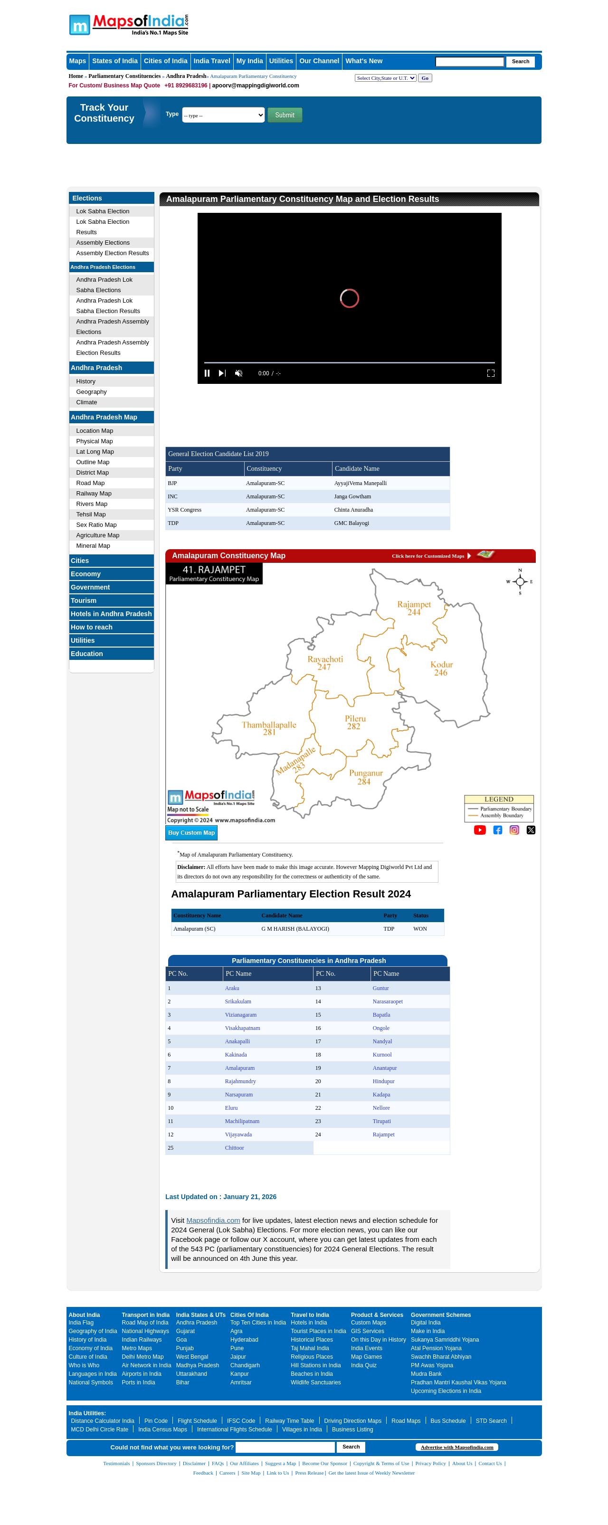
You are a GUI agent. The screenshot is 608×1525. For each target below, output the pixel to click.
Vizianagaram (241, 1014)
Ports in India (138, 1382)
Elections (87, 198)
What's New (363, 61)
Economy (86, 574)
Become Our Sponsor (324, 1463)
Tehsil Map (91, 514)
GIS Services (367, 1331)
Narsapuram (239, 1094)
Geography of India (93, 1331)
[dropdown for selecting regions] (386, 78)
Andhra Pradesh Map (104, 417)
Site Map (250, 1473)
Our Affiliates (244, 1463)
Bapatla (381, 1014)
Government (90, 587)
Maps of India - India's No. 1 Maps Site (78, 24)
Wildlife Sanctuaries (316, 1382)
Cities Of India (249, 1315)
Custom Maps (368, 1322)
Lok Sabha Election (103, 211)
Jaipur (238, 1356)
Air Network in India (146, 1365)
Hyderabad (244, 1339)
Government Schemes (441, 1315)
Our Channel (319, 61)
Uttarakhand (191, 1374)
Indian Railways (142, 1339)
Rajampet (384, 1134)
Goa (181, 1339)
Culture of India (88, 1356)
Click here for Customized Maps (428, 556)
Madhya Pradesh (197, 1365)
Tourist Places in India (318, 1331)
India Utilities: (87, 1413)
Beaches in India (312, 1374)
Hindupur (384, 1081)
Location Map (95, 430)
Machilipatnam (242, 1121)
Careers (227, 1473)
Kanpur (239, 1374)
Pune (237, 1348)
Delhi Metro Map (143, 1356)
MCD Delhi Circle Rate (100, 1429)
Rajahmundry (240, 1081)
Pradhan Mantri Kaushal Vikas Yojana (458, 1382)
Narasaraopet (388, 1001)
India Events (366, 1348)
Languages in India (93, 1374)
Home (76, 76)
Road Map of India (145, 1322)
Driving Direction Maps (353, 1421)
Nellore (381, 1108)
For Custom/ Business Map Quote (115, 85)
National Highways (145, 1331)
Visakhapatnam (242, 1028)
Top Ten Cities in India (258, 1322)
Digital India (426, 1322)
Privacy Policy (431, 1463)
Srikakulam (238, 1001)
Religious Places (312, 1356)
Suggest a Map (280, 1463)
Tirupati (382, 1121)
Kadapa (381, 1094)
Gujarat (185, 1331)
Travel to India (310, 1315)
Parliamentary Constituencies (124, 76)
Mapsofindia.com (213, 1220)
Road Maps (405, 1421)
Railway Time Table (289, 1421)
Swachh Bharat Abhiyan (441, 1356)
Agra (236, 1331)
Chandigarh (245, 1365)
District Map (92, 472)
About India (84, 1315)
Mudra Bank (426, 1374)
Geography (91, 391)
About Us (462, 1463)
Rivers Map (92, 503)
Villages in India (302, 1429)
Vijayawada (238, 1134)
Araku (232, 988)
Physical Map (94, 441)
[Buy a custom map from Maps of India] (191, 838)
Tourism (83, 600)
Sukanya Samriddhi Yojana (445, 1339)
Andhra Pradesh (186, 76)
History (85, 381)
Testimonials (116, 1463)
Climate (86, 402)
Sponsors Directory (156, 1463)
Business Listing (352, 1429)
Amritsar (241, 1382)
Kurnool (382, 1054)
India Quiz (364, 1365)
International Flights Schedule (234, 1429)
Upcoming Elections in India (446, 1391)
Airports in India (142, 1374)
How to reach (92, 627)
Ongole (381, 1028)
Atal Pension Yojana (436, 1348)
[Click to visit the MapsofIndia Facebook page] (498, 832)
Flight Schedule (197, 1421)
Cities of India (166, 61)
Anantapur (385, 1068)
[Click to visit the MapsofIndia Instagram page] (514, 832)
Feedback (203, 1473)
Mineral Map (93, 545)
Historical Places (312, 1339)
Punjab (185, 1348)
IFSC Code (241, 1421)
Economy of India (91, 1348)
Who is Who (84, 1365)
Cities (80, 560)
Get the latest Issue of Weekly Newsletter (372, 1473)
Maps (77, 61)
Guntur (381, 988)
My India (250, 61)
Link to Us (278, 1473)
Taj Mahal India (310, 1348)
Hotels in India (309, 1322)
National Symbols (91, 1382)
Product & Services (377, 1315)
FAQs (218, 1463)
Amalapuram (240, 1068)
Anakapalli (237, 1041)
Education (87, 654)
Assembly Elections (103, 242)
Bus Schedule (448, 1421)
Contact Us (490, 1463)
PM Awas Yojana (432, 1365)
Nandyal (382, 1041)
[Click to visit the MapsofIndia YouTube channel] (480, 832)
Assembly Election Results (112, 253)
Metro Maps (137, 1348)
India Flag (81, 1322)
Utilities (281, 61)
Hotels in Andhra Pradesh (111, 614)
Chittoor (234, 1147)
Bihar (183, 1382)
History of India (88, 1339)
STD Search (491, 1421)
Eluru (231, 1108)
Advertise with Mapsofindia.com (457, 1447)
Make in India (428, 1331)
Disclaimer (194, 1463)
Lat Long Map (95, 451)
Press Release (309, 1473)
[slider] (349, 362)
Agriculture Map (98, 535)
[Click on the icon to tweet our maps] (531, 832)
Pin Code (156, 1421)
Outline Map (93, 462)
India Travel (212, 61)
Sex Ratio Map (96, 524)
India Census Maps (162, 1429)
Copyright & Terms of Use (381, 1463)
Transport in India (146, 1315)
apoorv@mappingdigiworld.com (255, 85)
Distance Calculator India (102, 1421)
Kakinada (236, 1054)
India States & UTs (201, 1315)
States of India (115, 61)
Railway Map (94, 493)
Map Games (366, 1356)
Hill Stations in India (316, 1365)
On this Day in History (378, 1339)
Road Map (90, 482)
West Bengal (192, 1356)
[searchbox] (469, 62)
